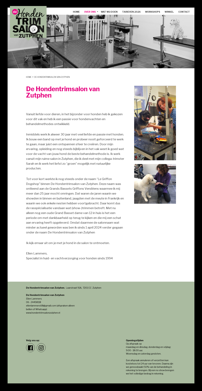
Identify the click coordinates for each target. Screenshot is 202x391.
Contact (184, 11)
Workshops (152, 11)
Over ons (90, 11)
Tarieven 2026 (131, 11)
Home (76, 11)
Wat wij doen (109, 11)
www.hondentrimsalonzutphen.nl (43, 312)
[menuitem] (76, 12)
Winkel (169, 11)
